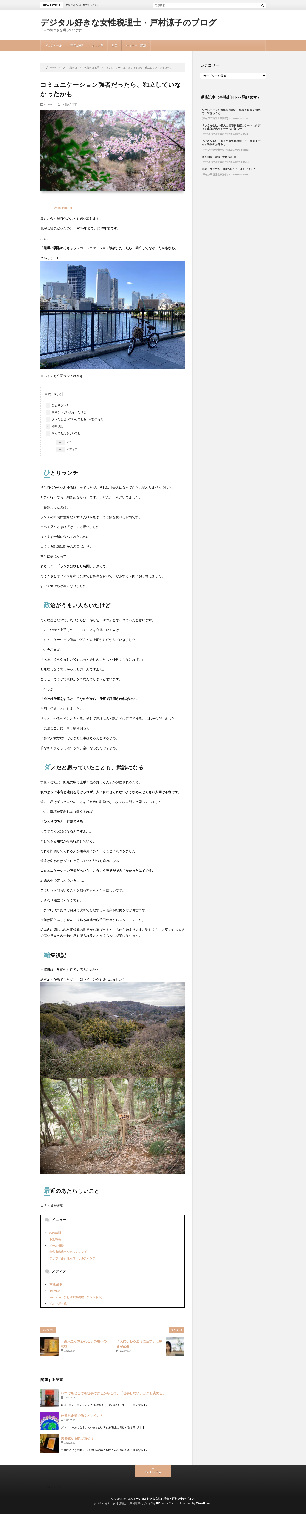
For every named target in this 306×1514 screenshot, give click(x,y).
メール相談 (56, 1245)
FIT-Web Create (167, 1503)
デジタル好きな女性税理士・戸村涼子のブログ (128, 22)
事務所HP (76, 45)
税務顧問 (55, 1233)
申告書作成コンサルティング (68, 1252)
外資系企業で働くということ (82, 1415)
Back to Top (153, 1472)
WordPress (204, 1503)
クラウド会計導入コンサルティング (72, 1258)
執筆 (114, 45)
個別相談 (55, 1239)
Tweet (56, 207)
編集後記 (54, 426)
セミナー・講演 (136, 45)
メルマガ (97, 45)
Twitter (54, 1291)
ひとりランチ (57, 405)
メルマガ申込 (58, 1303)
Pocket (67, 207)
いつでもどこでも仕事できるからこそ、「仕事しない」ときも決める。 (113, 1393)
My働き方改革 (69, 104)
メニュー (67, 442)
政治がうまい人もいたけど (66, 412)
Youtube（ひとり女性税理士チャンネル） (76, 1297)
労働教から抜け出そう (77, 1438)
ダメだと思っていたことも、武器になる (74, 419)
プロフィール (53, 45)
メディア (67, 449)
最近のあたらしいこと (63, 433)
